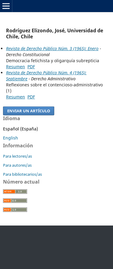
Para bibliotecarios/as (22, 174)
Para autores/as (17, 165)
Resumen (15, 66)
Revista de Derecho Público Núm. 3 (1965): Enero (52, 48)
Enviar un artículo (28, 111)
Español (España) (20, 129)
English (10, 138)
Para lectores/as (17, 156)
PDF (31, 66)
